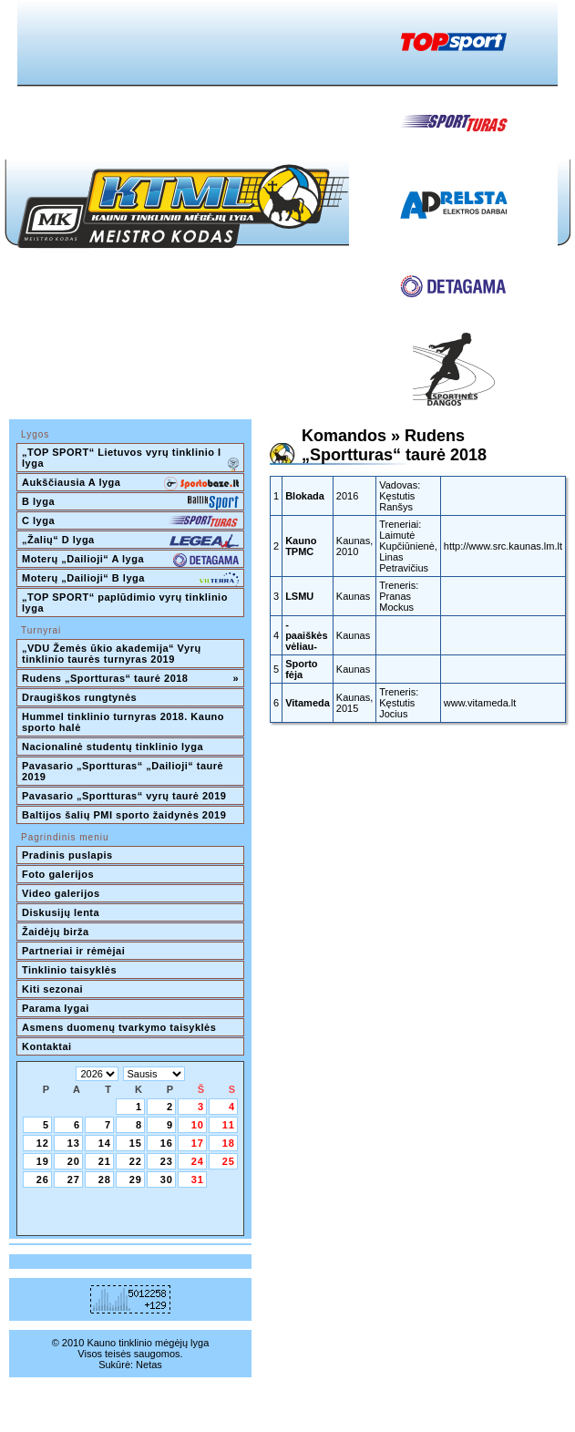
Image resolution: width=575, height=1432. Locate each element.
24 (197, 1161)
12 (42, 1143)
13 (73, 1143)
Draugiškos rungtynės (79, 697)
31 (197, 1179)
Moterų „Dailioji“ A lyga (130, 560)
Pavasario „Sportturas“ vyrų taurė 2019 (124, 795)
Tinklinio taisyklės (69, 969)
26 (42, 1179)
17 (197, 1143)
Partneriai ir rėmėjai (73, 950)
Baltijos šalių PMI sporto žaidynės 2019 (124, 814)
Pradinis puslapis (67, 855)
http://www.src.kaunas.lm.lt (503, 546)
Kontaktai (47, 1046)
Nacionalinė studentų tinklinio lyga (112, 746)
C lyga (130, 522)
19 (42, 1161)
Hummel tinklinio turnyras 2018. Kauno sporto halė (125, 722)
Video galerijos (61, 893)
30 (166, 1179)
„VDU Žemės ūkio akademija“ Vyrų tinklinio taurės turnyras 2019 (113, 653)
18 (228, 1143)
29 (135, 1179)
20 (73, 1161)
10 (197, 1124)
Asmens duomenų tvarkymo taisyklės (119, 1027)
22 (135, 1161)
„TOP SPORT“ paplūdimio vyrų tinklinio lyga (126, 602)
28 (104, 1179)
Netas (149, 1364)
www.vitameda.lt (480, 702)
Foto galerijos (58, 874)
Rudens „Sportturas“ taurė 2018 (130, 678)
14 (104, 1143)
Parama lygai (55, 1008)
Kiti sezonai (52, 989)
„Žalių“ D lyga (130, 541)
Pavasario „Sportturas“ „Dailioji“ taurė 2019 (124, 771)
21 (104, 1161)
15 (135, 1143)
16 (166, 1143)
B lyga (130, 503)
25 (228, 1161)
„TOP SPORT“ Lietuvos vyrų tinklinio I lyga (130, 459)
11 (228, 1124)
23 (166, 1161)
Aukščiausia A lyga (130, 484)
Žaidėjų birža (55, 931)
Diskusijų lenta (60, 912)
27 (73, 1179)
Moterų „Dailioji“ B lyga (130, 579)
